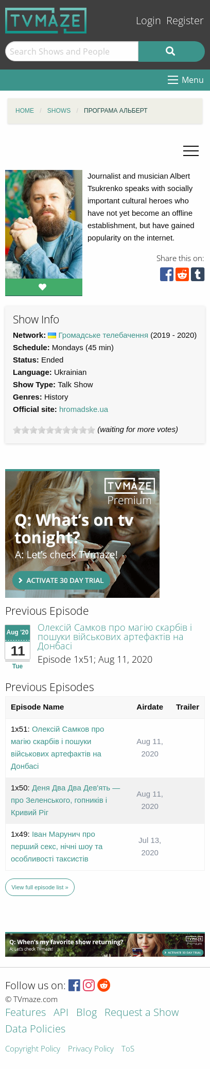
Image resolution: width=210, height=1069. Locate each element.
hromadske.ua (83, 409)
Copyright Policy (32, 1049)
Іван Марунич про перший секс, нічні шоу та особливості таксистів (56, 846)
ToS (127, 1049)
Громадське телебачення (104, 335)
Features (25, 1013)
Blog (86, 1013)
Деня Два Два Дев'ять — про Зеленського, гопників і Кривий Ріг (65, 800)
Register (185, 20)
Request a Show (141, 1013)
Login (148, 20)
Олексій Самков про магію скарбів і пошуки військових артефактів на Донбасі (115, 636)
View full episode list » (39, 887)
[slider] (54, 430)
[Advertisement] (82, 533)
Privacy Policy (91, 1049)
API (61, 1013)
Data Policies (35, 1030)
